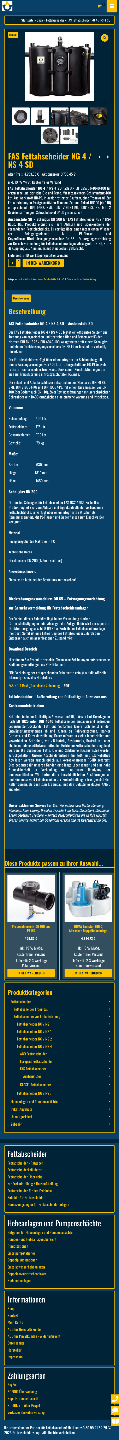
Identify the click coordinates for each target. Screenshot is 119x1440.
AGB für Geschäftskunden (25, 1329)
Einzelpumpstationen (22, 1253)
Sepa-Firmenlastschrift (23, 1398)
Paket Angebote (21, 1109)
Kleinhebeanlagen (19, 1280)
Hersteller (15, 1350)
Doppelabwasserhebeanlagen (27, 1273)
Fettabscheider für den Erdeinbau (30, 1190)
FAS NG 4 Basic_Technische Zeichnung (34, 685)
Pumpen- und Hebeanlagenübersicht (32, 1239)
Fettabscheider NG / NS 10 (35, 1031)
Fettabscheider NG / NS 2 (34, 1039)
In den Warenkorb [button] (31, 972)
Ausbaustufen (24, 279)
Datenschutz (16, 1343)
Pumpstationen (18, 1246)
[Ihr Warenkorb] (101, 6)
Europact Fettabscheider (36, 1061)
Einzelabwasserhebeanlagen (26, 1267)
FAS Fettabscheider (33, 1068)
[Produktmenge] (12, 263)
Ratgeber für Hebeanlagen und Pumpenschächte (40, 1232)
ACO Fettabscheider (33, 1053)
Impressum (15, 1356)
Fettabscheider (37, 279)
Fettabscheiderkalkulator (25, 1169)
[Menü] (112, 6)
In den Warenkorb (43, 263)
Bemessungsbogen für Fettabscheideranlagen (38, 1204)
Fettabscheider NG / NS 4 (55, 279)
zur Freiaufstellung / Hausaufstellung (33, 1183)
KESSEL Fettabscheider (35, 1084)
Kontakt (13, 1315)
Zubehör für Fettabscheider (26, 1197)
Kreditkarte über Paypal (24, 1405)
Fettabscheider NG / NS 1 (34, 1024)
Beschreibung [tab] (21, 298)
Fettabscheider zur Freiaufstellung (81, 279)
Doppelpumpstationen (22, 1260)
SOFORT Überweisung (22, 1391)
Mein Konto (15, 1322)
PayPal (12, 1384)
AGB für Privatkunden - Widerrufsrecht (34, 1336)
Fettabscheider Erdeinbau (31, 1009)
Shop (11, 1308)
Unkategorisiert (21, 1116)
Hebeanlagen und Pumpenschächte (34, 1101)
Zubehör (16, 1124)
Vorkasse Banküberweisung (26, 1412)
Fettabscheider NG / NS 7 (34, 1093)
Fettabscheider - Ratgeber (25, 1163)
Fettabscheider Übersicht (25, 1176)
